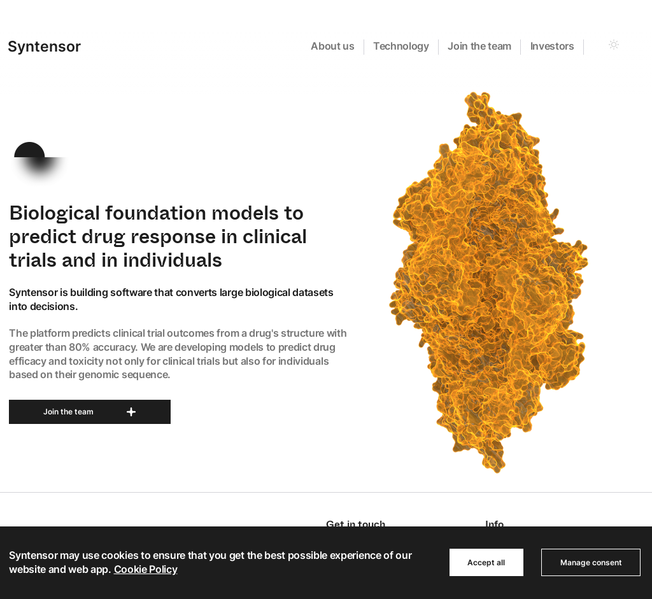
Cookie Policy (146, 569)
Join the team (479, 45)
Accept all (486, 562)
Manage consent (591, 562)
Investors (552, 45)
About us (332, 45)
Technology (401, 45)
